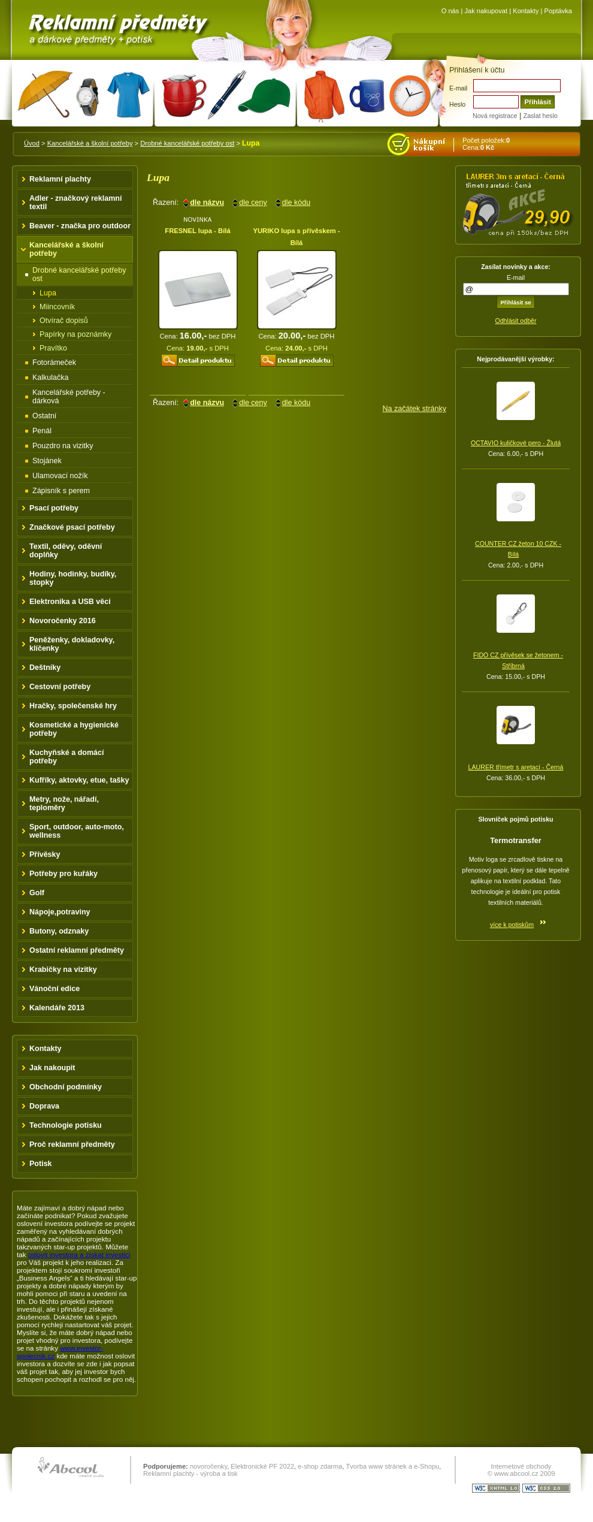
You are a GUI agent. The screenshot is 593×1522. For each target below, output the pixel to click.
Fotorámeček (54, 362)
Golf (36, 893)
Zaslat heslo (541, 115)
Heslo (457, 104)
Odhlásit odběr (515, 320)
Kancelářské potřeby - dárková (68, 396)
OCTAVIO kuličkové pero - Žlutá (516, 442)
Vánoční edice (54, 989)
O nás (450, 10)
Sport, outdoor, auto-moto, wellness (76, 831)
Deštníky (44, 667)
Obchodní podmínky (65, 1087)
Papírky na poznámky (75, 334)
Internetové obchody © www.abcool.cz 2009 (521, 1470)
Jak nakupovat (485, 10)
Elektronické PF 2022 (262, 1466)
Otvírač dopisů (64, 320)
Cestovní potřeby (59, 687)
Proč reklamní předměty (72, 1144)
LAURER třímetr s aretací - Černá (516, 767)
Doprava (44, 1106)
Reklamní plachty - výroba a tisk (190, 1473)
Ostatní (44, 416)
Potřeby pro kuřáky (63, 873)
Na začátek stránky (414, 408)
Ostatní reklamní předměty (76, 950)
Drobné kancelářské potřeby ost (187, 143)
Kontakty (525, 10)
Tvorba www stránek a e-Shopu (392, 1466)
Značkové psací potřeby (72, 527)
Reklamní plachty (60, 179)
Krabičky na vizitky (63, 969)
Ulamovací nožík (60, 476)
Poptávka (558, 10)
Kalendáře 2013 (56, 1008)
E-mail (458, 88)
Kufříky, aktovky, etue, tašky (79, 780)
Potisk (40, 1163)
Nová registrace (495, 115)
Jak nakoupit (52, 1068)
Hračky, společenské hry (73, 706)
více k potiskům (512, 924)
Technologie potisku (65, 1125)
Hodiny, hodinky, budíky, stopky (72, 578)
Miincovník (57, 307)
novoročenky (208, 1466)
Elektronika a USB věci (70, 601)
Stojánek (47, 461)
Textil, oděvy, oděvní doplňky (65, 550)
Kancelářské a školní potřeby (90, 143)
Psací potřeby (53, 508)
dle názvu (207, 202)
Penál (42, 431)
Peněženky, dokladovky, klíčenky (71, 644)
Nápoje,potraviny (59, 912)
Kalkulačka (50, 377)
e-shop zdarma (320, 1466)
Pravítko (53, 348)
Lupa (48, 293)
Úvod (32, 143)
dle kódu (296, 202)
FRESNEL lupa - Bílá (197, 230)
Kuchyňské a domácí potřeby (66, 756)
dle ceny (253, 202)
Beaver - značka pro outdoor (80, 226)
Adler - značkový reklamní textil (75, 202)
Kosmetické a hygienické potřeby (74, 729)
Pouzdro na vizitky (62, 446)
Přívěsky (44, 854)
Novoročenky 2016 (62, 621)
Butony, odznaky (59, 931)
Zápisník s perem (61, 491)
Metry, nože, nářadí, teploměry (64, 803)
